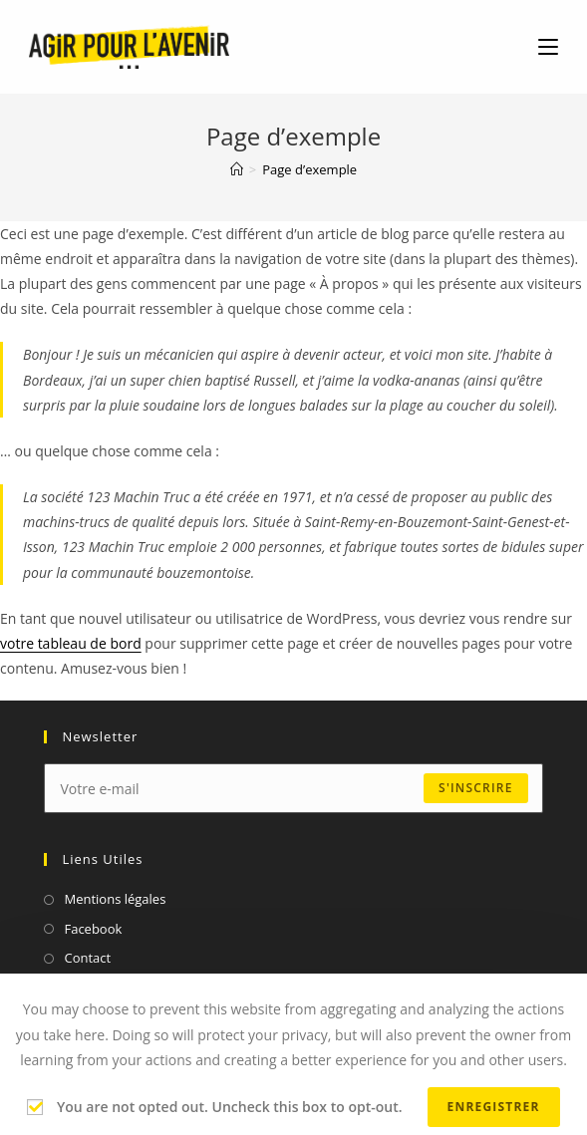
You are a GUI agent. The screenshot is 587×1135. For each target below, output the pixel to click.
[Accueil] (236, 169)
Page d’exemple (309, 169)
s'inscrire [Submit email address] (475, 787)
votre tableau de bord (71, 643)
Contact (87, 958)
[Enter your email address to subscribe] (293, 788)
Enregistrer (493, 1106)
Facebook (93, 929)
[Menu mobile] (548, 47)
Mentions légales (114, 899)
